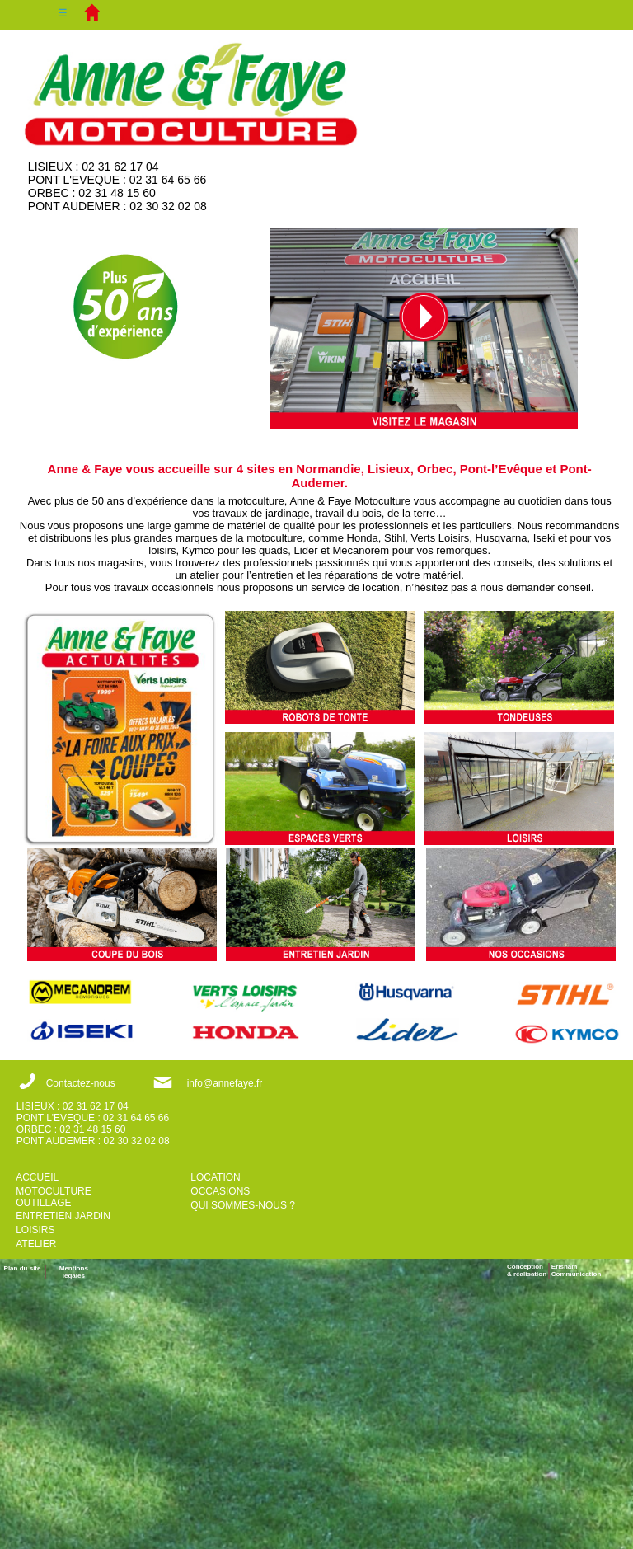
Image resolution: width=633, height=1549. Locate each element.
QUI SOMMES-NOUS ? (242, 1205)
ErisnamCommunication (576, 1270)
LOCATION (215, 1177)
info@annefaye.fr (225, 1083)
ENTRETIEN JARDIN (63, 1216)
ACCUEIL (37, 1177)
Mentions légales (73, 1272)
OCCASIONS (220, 1191)
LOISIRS (35, 1230)
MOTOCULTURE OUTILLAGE (53, 1197)
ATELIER (36, 1244)
